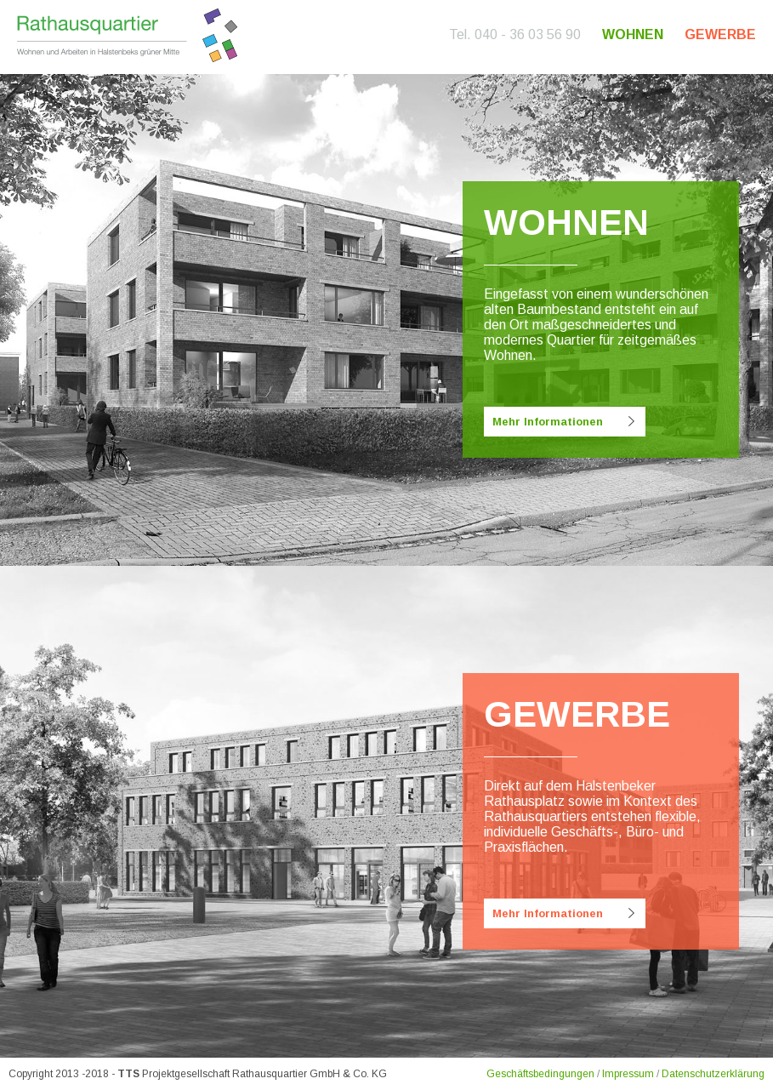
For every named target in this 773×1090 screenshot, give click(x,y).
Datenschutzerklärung (713, 1074)
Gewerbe (720, 34)
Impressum (628, 1074)
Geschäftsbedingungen (540, 1074)
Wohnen (632, 34)
